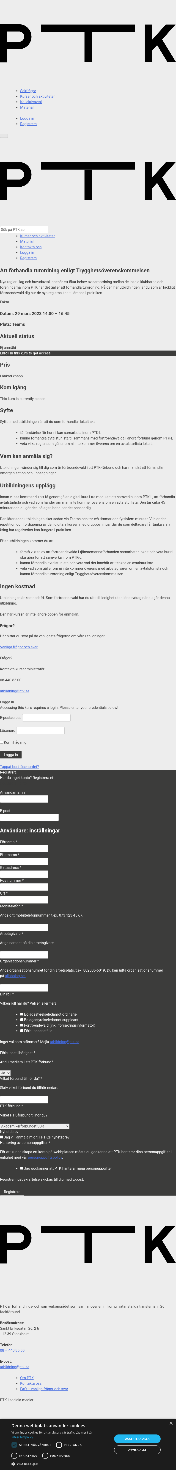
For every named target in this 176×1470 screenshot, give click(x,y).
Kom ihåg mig (13, 742)
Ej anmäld (8, 347)
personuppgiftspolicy (45, 1157)
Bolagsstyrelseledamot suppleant (49, 1020)
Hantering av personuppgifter (25, 1143)
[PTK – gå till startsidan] (88, 85)
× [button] (171, 1423)
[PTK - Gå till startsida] (88, 223)
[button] (60, 1464)
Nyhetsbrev (9, 1132)
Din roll (7, 994)
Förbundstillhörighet (17, 1053)
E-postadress (10, 718)
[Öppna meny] (4, 136)
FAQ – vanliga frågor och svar (44, 1389)
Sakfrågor (28, 91)
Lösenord (7, 730)
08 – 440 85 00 (12, 1350)
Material (26, 107)
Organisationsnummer (19, 961)
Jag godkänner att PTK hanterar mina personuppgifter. (66, 1168)
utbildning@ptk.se (14, 691)
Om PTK (27, 1378)
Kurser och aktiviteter (37, 96)
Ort (4, 893)
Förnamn (8, 842)
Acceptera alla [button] (137, 1439)
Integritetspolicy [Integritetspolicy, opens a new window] (22, 1437)
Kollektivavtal (31, 102)
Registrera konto (13, 783)
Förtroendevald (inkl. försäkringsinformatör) (57, 1025)
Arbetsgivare (11, 933)
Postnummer (12, 880)
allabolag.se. (15, 976)
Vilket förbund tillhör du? (21, 1078)
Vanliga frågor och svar (19, 647)
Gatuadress (10, 867)
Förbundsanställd (36, 1031)
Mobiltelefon (11, 906)
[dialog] (88, 1444)
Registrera (28, 124)
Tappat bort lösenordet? (19, 767)
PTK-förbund (11, 1106)
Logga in (27, 118)
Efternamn (9, 855)
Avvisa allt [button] (137, 1450)
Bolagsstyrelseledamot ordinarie (48, 1014)
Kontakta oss (30, 247)
